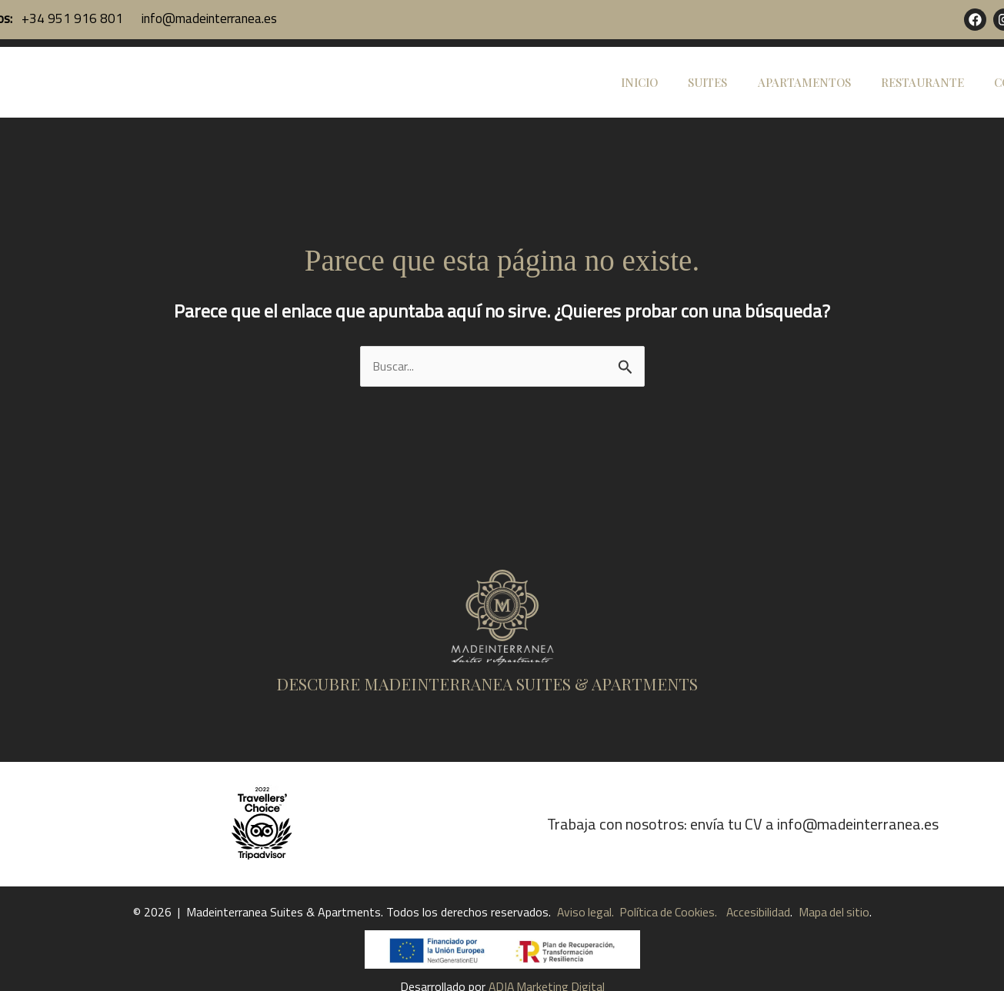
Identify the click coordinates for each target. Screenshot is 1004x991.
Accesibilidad (759, 939)
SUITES (732, 96)
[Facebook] (975, 19)
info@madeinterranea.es (207, 18)
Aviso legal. (583, 939)
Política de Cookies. (666, 939)
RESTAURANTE (933, 96)
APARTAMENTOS (822, 96)
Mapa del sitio (836, 939)
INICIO (671, 96)
